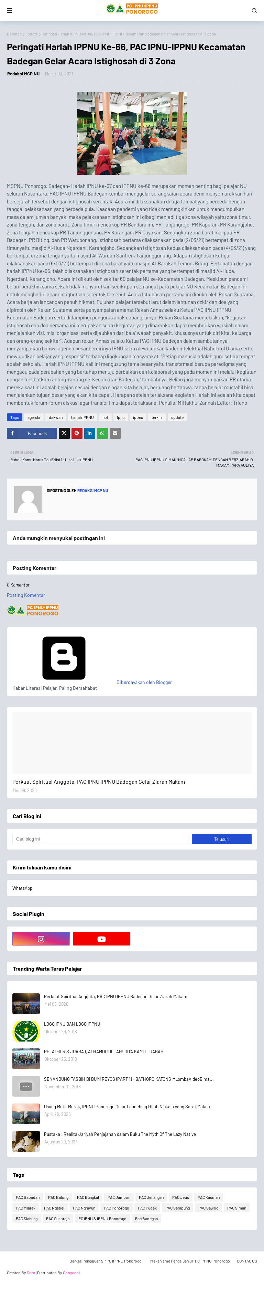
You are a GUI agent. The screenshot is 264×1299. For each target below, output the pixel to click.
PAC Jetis (180, 1197)
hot (105, 417)
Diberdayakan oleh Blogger (92, 682)
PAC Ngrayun (84, 1207)
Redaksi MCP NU (23, 73)
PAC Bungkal (88, 1197)
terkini (157, 417)
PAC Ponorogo (116, 1207)
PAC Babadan (28, 1197)
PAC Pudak (147, 1207)
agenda (34, 417)
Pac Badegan (146, 1218)
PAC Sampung (177, 1207)
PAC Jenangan (151, 1197)
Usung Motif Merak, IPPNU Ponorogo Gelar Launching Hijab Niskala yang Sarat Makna (127, 1106)
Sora (31, 1272)
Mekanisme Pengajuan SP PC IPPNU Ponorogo (190, 1260)
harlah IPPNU (82, 417)
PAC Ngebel (54, 1207)
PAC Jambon (119, 1197)
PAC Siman (236, 1207)
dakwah (56, 417)
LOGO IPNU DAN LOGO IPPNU (72, 1024)
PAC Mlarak (25, 1207)
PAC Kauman (209, 1197)
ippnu (138, 417)
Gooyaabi (71, 1272)
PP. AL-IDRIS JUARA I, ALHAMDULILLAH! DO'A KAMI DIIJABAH (104, 1051)
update (31, 33)
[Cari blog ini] (102, 839)
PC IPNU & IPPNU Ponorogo (102, 1218)
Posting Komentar (26, 595)
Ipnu (120, 417)
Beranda (14, 33)
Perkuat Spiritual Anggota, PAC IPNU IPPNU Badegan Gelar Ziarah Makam (98, 781)
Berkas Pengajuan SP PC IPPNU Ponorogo (105, 1260)
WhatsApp (22, 888)
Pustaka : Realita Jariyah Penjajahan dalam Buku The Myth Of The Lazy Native (120, 1134)
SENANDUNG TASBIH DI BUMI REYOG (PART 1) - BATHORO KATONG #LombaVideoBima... (129, 1079)
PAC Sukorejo (58, 1218)
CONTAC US (247, 1260)
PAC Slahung (26, 1218)
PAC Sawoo (208, 1207)
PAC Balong (58, 1197)
